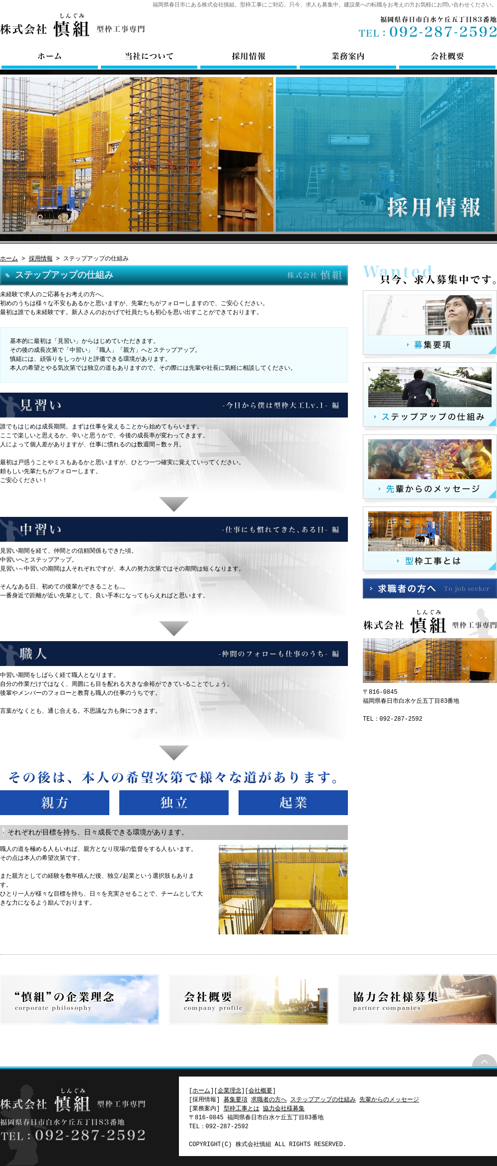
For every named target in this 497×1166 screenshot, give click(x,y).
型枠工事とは (430, 541)
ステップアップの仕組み (430, 397)
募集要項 (430, 325)
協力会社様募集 (417, 999)
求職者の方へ (430, 588)
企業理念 (79, 999)
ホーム (49, 57)
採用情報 (248, 57)
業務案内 (348, 57)
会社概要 (447, 57)
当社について (149, 57)
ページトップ (484, 1060)
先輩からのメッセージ (430, 469)
